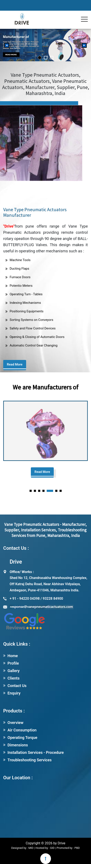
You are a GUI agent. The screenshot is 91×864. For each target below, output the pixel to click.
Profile (13, 663)
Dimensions (17, 745)
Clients (13, 678)
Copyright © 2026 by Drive (45, 843)
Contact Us (17, 685)
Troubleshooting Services (29, 760)
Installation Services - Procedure (35, 752)
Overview (15, 722)
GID (52, 847)
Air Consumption (22, 730)
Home (12, 655)
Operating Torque (22, 737)
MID (30, 847)
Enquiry (14, 693)
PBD (77, 847)
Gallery (13, 670)
